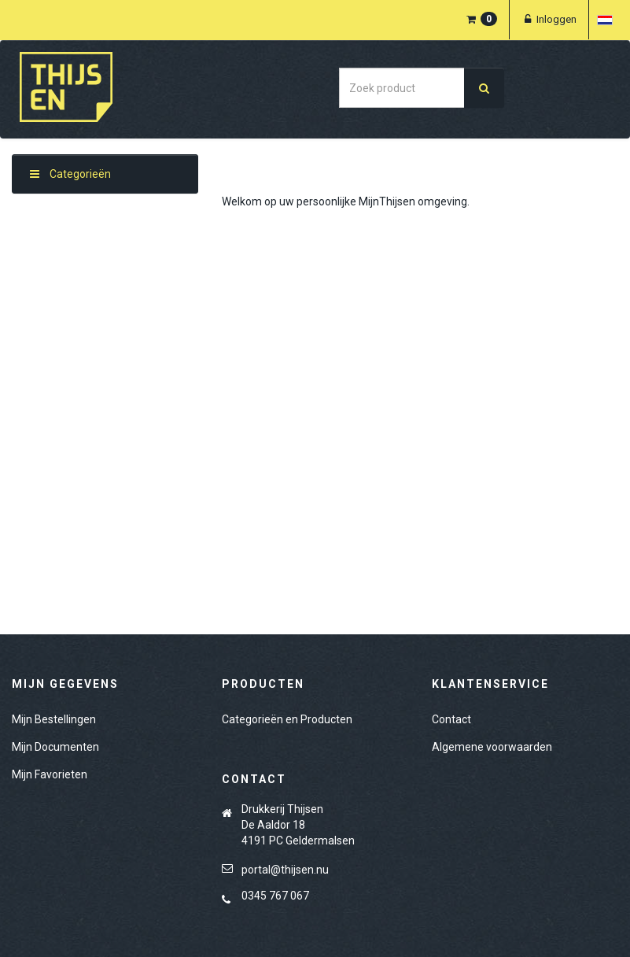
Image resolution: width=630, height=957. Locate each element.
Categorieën (70, 174)
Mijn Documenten (55, 747)
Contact (451, 719)
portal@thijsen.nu (285, 869)
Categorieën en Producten (287, 719)
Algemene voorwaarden (492, 747)
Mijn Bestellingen (54, 719)
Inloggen (549, 19)
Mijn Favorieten (49, 774)
